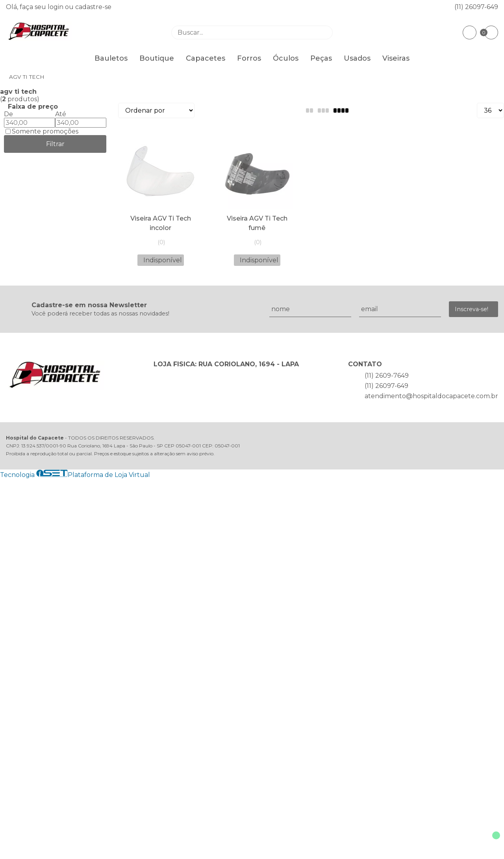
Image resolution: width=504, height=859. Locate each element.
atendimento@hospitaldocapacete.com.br (431, 396)
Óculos (285, 58)
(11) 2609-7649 (387, 375)
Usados (357, 58)
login (56, 7)
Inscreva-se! (471, 309)
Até (60, 114)
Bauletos (111, 58)
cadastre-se (93, 7)
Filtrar (55, 144)
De (8, 114)
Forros (249, 58)
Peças (321, 58)
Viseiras (396, 58)
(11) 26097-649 (476, 7)
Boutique (156, 58)
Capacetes (205, 58)
